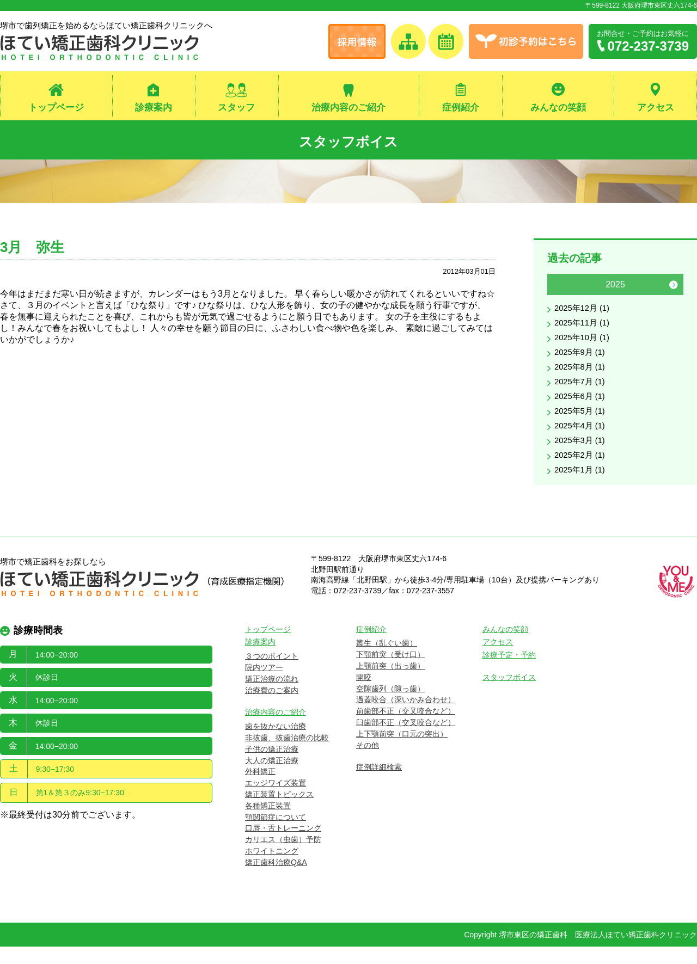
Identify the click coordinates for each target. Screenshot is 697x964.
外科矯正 (260, 789)
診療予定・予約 (509, 672)
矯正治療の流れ (271, 696)
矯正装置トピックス (279, 811)
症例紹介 (460, 108)
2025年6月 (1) (581, 408)
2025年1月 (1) (581, 487)
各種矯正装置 (268, 823)
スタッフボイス (348, 142)
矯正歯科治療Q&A (276, 879)
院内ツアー (264, 684)
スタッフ (236, 108)
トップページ (56, 108)
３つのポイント (271, 674)
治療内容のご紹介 (348, 108)
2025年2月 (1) (581, 471)
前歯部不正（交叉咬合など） (405, 728)
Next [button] (673, 289)
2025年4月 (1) (581, 439)
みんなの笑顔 (558, 108)
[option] (615, 387)
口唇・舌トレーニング (283, 846)
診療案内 (153, 108)
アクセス (655, 108)
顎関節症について (275, 834)
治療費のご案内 (271, 707)
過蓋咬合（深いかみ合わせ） (405, 717)
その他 (367, 762)
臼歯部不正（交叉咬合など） (405, 739)
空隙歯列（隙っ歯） (390, 706)
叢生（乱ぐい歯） (386, 660)
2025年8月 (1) (581, 376)
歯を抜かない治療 (275, 744)
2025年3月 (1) (581, 455)
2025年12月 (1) (584, 313)
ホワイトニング (271, 868)
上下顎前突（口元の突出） (402, 751)
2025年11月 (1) (584, 329)
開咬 (363, 694)
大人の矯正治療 (271, 777)
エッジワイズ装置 (275, 800)
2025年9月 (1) (581, 360)
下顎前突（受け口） (390, 672)
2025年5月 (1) (581, 423)
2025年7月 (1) (581, 392)
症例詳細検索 (379, 785)
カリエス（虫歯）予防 (283, 857)
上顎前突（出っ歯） (390, 683)
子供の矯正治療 (271, 766)
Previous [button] (557, 289)
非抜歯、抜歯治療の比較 (287, 755)
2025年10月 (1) (584, 344)
